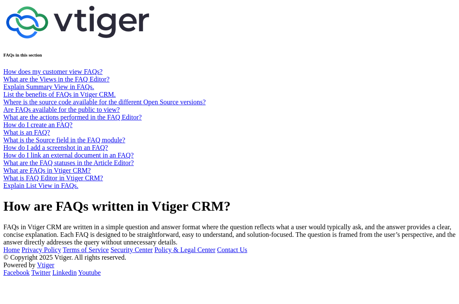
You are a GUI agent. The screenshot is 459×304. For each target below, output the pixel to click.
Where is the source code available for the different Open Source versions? (104, 102)
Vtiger (45, 265)
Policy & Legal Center (185, 249)
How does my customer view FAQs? (53, 71)
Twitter (41, 272)
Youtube (89, 272)
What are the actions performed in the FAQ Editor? (72, 117)
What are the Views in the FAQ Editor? (56, 79)
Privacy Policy (41, 249)
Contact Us (232, 249)
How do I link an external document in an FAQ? (68, 155)
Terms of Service (86, 249)
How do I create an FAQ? (38, 124)
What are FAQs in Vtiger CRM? (47, 170)
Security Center (132, 249)
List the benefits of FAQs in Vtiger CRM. (59, 94)
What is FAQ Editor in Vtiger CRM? (53, 178)
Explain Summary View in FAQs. (48, 86)
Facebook (16, 272)
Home (11, 249)
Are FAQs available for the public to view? (61, 109)
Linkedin (64, 272)
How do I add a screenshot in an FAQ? (55, 147)
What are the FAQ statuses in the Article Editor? (68, 162)
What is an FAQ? (26, 132)
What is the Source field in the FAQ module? (64, 140)
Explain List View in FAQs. (41, 185)
